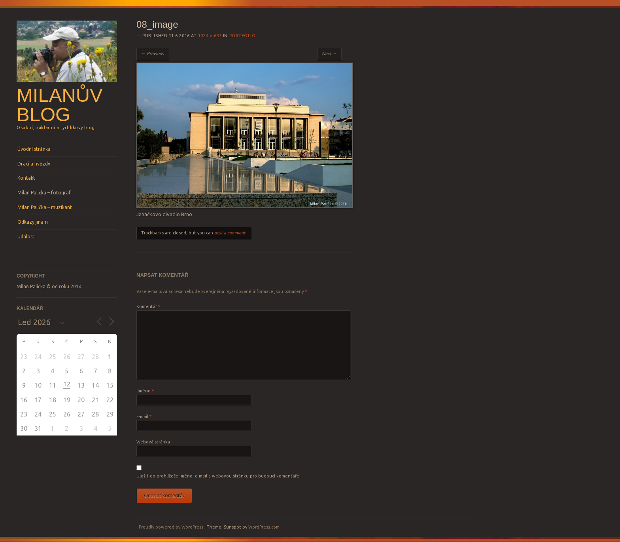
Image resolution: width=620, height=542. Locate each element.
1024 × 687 (210, 35)
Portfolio (242, 35)
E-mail (143, 416)
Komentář (148, 306)
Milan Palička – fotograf (44, 192)
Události (26, 236)
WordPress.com (264, 527)
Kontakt (26, 178)
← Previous (152, 53)
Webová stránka (153, 441)
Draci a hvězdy (33, 163)
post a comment (229, 232)
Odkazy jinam (32, 221)
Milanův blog (60, 104)
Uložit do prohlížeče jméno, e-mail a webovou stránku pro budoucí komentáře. (218, 476)
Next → (329, 53)
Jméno (145, 390)
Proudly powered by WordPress (171, 527)
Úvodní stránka (34, 149)
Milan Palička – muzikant (44, 207)
